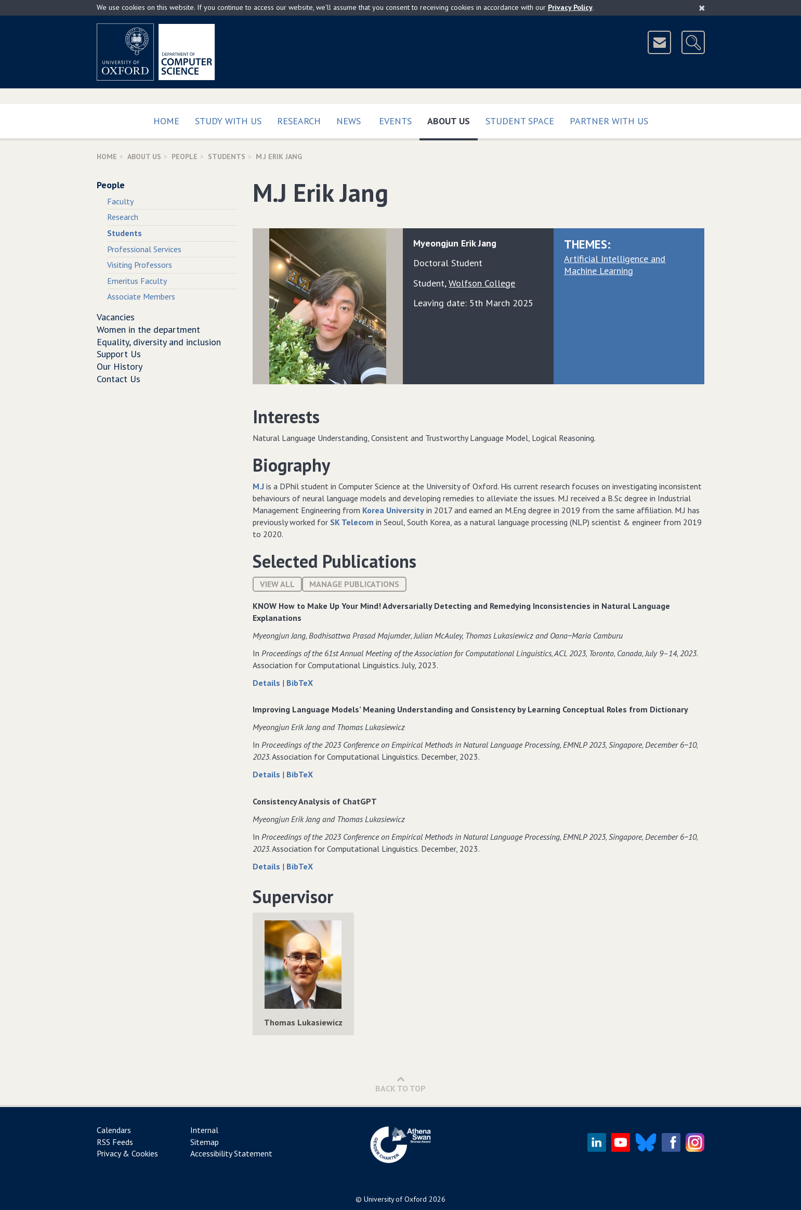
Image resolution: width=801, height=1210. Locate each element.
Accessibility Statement (231, 1153)
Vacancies (116, 317)
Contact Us (118, 379)
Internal (204, 1130)
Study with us (228, 121)
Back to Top (400, 1084)
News (348, 121)
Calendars (114, 1130)
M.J (258, 486)
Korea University (393, 510)
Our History (119, 366)
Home (166, 121)
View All (277, 584)
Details (267, 683)
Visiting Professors (139, 264)
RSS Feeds (115, 1142)
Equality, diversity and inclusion (159, 342)
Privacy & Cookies (127, 1153)
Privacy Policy (570, 7)
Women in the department (148, 329)
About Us (452, 119)
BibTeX (299, 683)
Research (299, 121)
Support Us (119, 354)
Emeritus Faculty (137, 281)
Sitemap (204, 1142)
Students (226, 156)
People (185, 156)
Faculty (120, 201)
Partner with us (609, 121)
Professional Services (144, 249)
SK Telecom (352, 522)
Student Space (519, 121)
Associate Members (141, 296)
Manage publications (354, 584)
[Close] (702, 8)
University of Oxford (395, 1199)
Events (395, 121)
